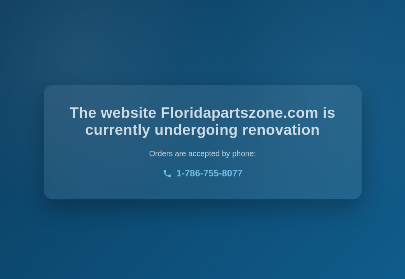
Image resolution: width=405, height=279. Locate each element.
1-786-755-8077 (202, 174)
